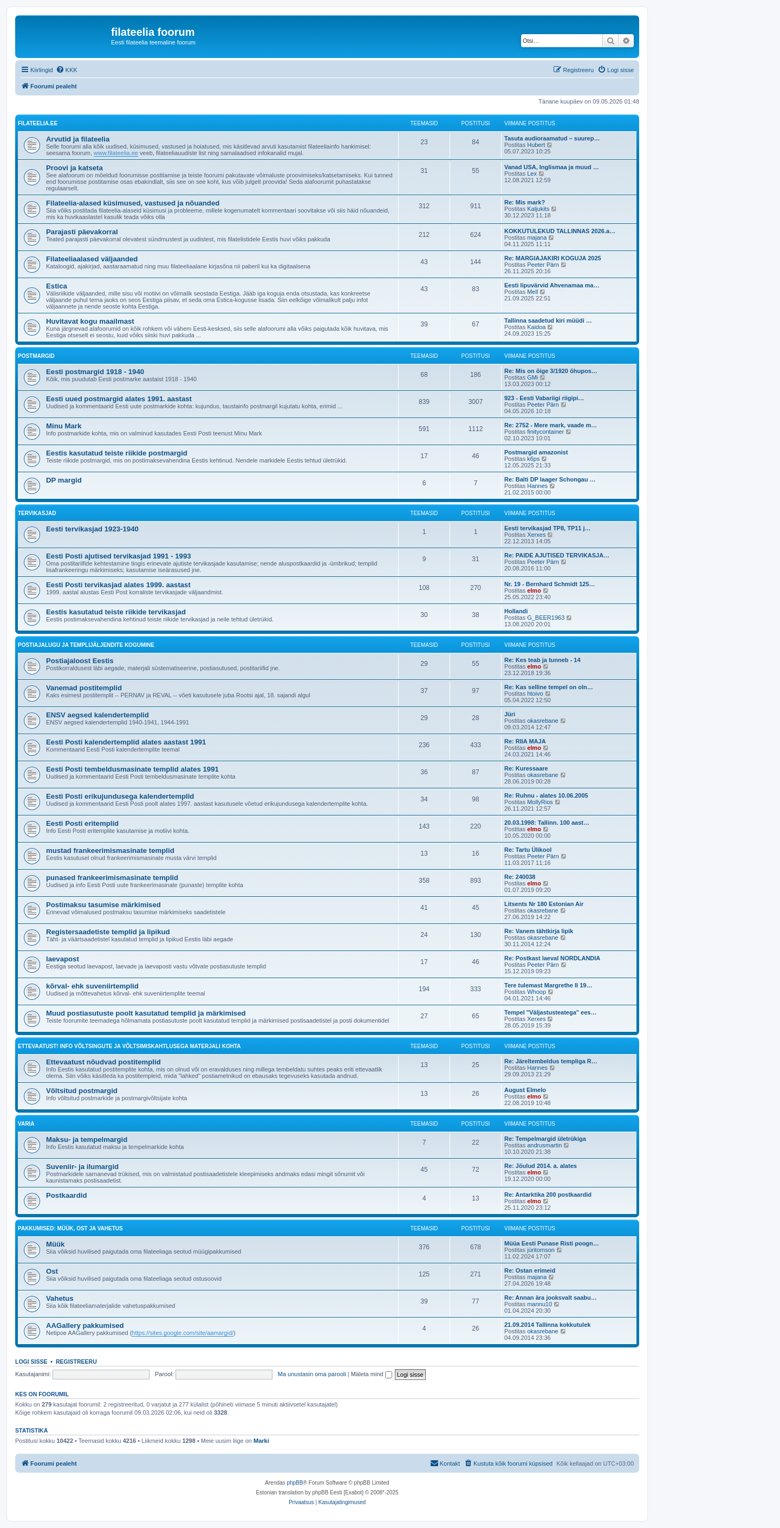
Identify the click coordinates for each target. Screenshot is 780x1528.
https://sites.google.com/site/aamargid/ (182, 1333)
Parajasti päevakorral (82, 232)
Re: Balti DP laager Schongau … (550, 479)
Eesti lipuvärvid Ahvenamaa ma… (552, 285)
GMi (532, 377)
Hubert (536, 145)
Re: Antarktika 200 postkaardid (548, 1194)
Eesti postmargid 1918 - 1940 (95, 372)
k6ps (533, 458)
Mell (532, 291)
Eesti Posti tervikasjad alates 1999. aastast (118, 585)
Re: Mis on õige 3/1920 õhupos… (550, 371)
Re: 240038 (520, 877)
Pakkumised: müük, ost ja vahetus (70, 1228)
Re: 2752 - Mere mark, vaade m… (550, 425)
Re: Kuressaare (526, 768)
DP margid (64, 480)
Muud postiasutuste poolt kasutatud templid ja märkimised (146, 1013)
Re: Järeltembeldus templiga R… (550, 1061)
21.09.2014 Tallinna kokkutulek (547, 1324)
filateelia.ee (37, 123)
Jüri (509, 714)
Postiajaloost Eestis (80, 661)
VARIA (26, 1124)
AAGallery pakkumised (85, 1325)
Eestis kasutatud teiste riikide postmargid (116, 453)
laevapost (62, 959)
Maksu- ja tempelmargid (86, 1139)
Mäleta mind (371, 1374)
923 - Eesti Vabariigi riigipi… (544, 398)
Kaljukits (538, 209)
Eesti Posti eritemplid (82, 823)
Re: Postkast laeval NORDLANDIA (552, 958)
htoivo (535, 693)
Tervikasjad (37, 513)
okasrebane (542, 720)
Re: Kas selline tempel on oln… (548, 687)
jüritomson (541, 1250)
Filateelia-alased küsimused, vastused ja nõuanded (132, 203)
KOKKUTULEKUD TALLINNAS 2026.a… (559, 231)
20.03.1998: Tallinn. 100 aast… (546, 822)
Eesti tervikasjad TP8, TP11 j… (547, 528)
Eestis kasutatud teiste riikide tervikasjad (116, 612)
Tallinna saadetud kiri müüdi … (548, 320)
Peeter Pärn (543, 264)
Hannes (537, 486)
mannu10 (539, 1304)
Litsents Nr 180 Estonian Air (543, 904)
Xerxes (536, 534)
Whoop (536, 991)
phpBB (295, 1483)
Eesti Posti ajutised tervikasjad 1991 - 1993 (118, 556)
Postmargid (36, 356)
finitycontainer (545, 431)
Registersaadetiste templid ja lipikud (108, 932)
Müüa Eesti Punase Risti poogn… (551, 1243)
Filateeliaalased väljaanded (92, 259)
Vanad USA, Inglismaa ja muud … (551, 167)
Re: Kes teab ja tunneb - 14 (542, 660)
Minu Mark (63, 426)
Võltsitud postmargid (82, 1091)
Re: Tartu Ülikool (527, 849)
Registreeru (76, 1361)
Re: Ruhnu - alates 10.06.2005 (546, 795)
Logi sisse (31, 1361)
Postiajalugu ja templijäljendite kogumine (86, 645)
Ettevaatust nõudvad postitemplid (103, 1062)
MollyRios (540, 802)
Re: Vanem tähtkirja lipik (538, 931)
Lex (532, 173)
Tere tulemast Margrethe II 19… (548, 985)
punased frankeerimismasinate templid (112, 878)
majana (537, 237)
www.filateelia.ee (116, 153)
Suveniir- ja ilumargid (82, 1167)
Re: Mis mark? (524, 202)
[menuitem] (66, 69)
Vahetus (60, 1298)
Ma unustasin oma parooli (312, 1374)
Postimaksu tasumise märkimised (103, 905)
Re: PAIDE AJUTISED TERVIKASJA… (556, 555)
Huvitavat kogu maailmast (90, 321)
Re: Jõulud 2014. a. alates (540, 1166)
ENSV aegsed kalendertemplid (97, 715)
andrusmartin (544, 1145)
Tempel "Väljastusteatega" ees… (550, 1012)
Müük (55, 1244)
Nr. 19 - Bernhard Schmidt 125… (549, 584)
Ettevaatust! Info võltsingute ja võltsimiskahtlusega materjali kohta (129, 1046)
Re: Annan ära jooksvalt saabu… (550, 1297)
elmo (534, 590)
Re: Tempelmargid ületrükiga (545, 1138)
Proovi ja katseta (74, 168)
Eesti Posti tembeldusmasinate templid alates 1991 (132, 769)
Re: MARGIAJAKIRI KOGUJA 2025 (552, 258)
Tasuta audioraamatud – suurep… (552, 138)
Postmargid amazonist (536, 452)
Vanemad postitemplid (84, 688)
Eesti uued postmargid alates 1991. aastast (119, 399)
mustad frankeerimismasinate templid (110, 850)
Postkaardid (66, 1195)
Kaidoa (536, 327)
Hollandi (516, 611)
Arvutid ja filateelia (77, 139)
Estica (56, 286)
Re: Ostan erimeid (529, 1270)
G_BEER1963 (545, 617)
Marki (261, 1440)
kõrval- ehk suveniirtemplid (92, 986)
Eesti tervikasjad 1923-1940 (92, 529)
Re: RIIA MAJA (525, 741)
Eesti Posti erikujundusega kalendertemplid (120, 796)
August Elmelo (525, 1090)
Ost (52, 1271)
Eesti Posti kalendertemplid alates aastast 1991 (126, 742)
